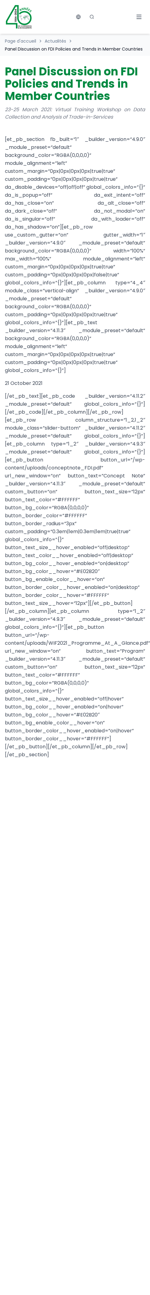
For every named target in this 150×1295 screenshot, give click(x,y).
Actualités (55, 41)
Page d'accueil (20, 41)
